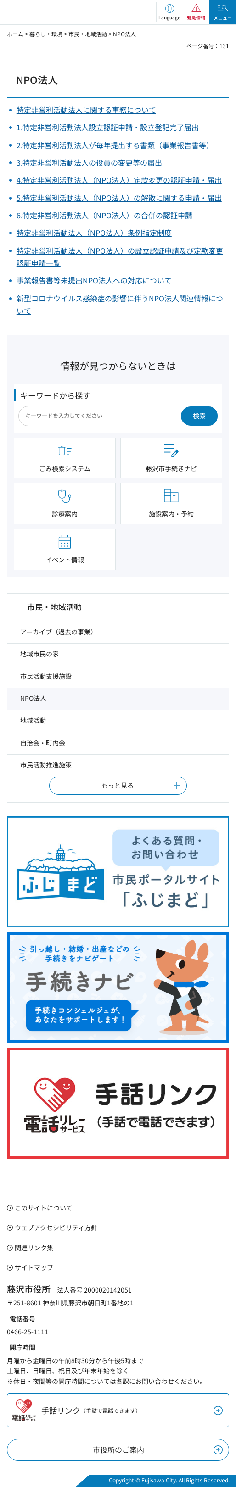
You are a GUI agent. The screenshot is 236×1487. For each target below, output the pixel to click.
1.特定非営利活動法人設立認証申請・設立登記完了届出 (108, 127)
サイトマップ (34, 1267)
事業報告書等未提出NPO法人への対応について (94, 280)
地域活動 (33, 720)
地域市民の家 (39, 653)
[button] (169, 12)
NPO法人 (33, 698)
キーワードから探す (55, 395)
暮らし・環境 (45, 34)
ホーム (15, 34)
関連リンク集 (34, 1247)
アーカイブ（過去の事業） (58, 631)
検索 (199, 415)
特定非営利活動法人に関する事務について (86, 109)
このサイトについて (44, 1207)
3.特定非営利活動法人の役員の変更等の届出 (89, 162)
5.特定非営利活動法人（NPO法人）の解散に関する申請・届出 (119, 197)
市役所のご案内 (118, 1449)
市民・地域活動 (87, 34)
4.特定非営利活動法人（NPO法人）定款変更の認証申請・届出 (119, 179)
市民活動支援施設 (46, 676)
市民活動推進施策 (46, 764)
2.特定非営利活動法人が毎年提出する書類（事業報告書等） (115, 144)
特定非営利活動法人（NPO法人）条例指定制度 (94, 232)
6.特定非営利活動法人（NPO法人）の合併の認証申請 (104, 215)
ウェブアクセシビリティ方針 (56, 1227)
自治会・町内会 (42, 742)
